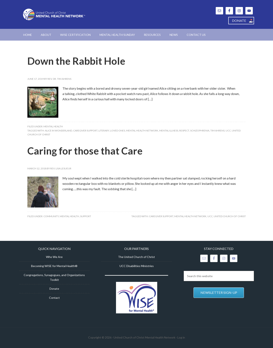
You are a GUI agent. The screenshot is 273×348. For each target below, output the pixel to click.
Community (51, 216)
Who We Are (54, 257)
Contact (54, 297)
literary (103, 130)
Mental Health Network (142, 130)
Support (85, 216)
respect (184, 130)
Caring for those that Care (85, 151)
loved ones (117, 130)
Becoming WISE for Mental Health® (54, 266)
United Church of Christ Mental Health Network (54, 14)
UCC (228, 130)
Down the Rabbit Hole (76, 61)
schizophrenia (199, 130)
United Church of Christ (230, 216)
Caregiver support (85, 130)
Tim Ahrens (217, 130)
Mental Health (53, 126)
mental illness (168, 130)
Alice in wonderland (58, 130)
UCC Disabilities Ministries (137, 266)
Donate (54, 288)
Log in (181, 337)
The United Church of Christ (136, 257)
